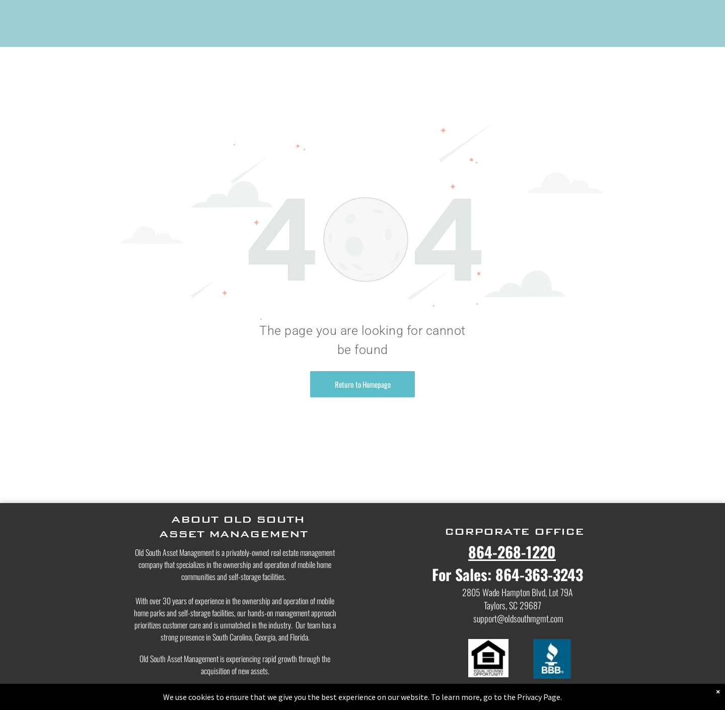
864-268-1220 (512, 551)
